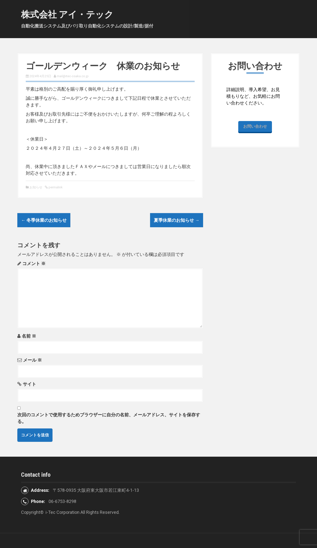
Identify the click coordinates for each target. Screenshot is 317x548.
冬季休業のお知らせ (44, 220)
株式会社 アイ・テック (67, 14)
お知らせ (35, 187)
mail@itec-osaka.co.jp (73, 76)
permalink (55, 187)
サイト (29, 384)
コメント (34, 263)
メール (32, 360)
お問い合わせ (255, 126)
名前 (29, 336)
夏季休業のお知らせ (176, 220)
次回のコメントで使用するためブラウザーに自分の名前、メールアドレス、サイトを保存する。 (108, 418)
